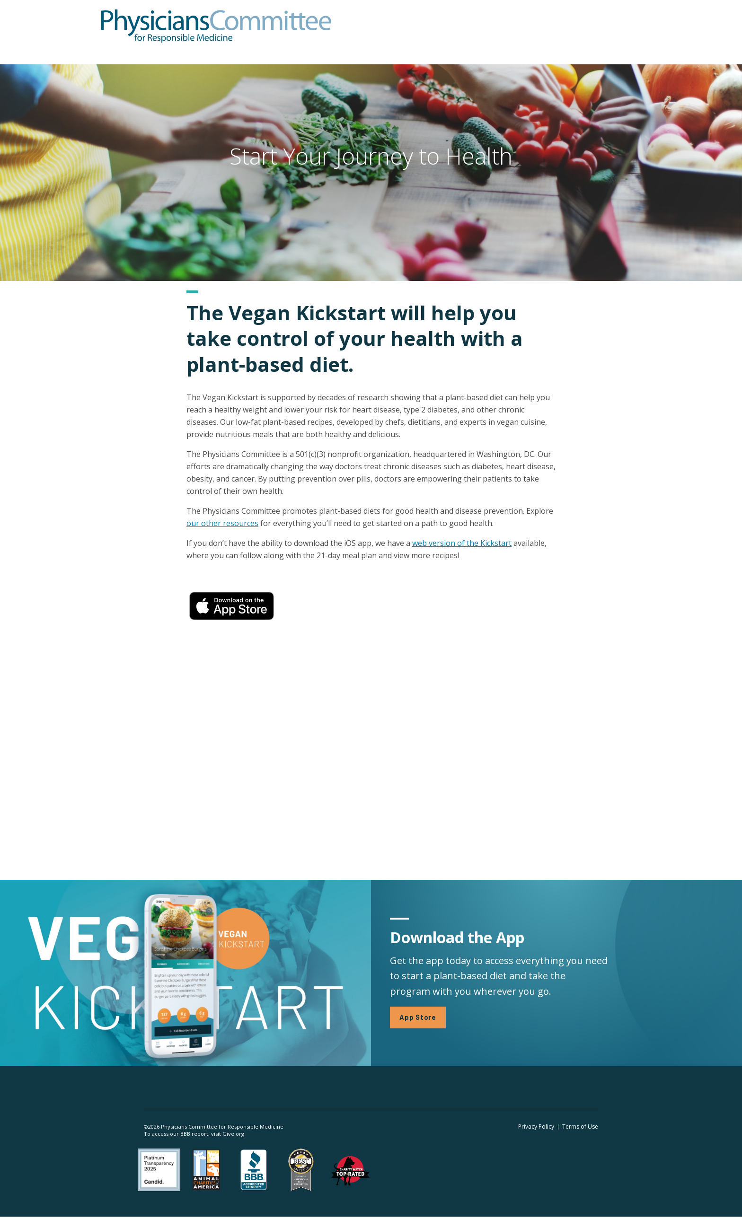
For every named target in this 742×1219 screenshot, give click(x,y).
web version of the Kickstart (462, 543)
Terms (580, 1128)
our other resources (222, 523)
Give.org (233, 1135)
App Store (418, 1018)
